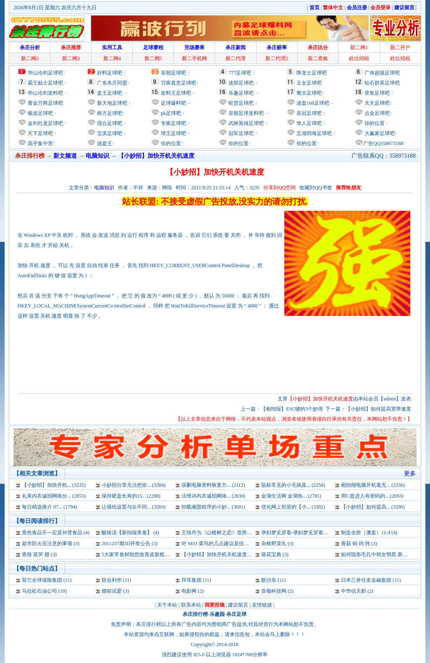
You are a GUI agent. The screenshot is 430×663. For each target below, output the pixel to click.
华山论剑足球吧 (45, 73)
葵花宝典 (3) (274, 554)
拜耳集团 (191, 580)
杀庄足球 (236, 614)
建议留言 (238, 605)
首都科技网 (273, 591)
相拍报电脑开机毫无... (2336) (373, 485)
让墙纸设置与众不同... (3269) (133, 507)
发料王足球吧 (176, 93)
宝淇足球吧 (109, 133)
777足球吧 (239, 73)
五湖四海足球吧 (313, 133)
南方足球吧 (109, 113)
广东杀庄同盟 (112, 83)
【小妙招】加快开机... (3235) (54, 485)
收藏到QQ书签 (315, 188)
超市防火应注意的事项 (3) (50, 543)
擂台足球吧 (109, 123)
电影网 (189, 591)
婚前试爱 (112, 591)
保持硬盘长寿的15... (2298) (131, 496)
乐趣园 (217, 614)
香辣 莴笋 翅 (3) (39, 554)
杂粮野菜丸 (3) (277, 543)
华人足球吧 (308, 123)
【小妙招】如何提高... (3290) (373, 507)
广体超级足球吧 (382, 73)
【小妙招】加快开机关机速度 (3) (217, 554)
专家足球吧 (173, 123)
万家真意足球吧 (178, 83)
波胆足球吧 (241, 83)
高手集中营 (39, 143)
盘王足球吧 (109, 93)
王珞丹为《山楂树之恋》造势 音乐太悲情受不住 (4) (238, 533)
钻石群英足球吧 (382, 83)
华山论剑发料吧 (45, 93)
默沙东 (268, 580)
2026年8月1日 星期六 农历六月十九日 (55, 8)
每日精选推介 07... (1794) (49, 507)
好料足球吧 (109, 73)
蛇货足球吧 (241, 103)
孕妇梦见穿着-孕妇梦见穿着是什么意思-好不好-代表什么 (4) (327, 533)
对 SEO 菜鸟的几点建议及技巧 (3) (218, 543)
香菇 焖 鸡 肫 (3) (359, 543)
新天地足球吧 (111, 103)
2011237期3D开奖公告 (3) (129, 543)
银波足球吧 (40, 113)
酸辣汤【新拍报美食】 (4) (130, 533)
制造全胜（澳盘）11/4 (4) (369, 533)
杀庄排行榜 (195, 614)
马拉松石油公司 (39, 591)
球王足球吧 (173, 133)
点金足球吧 (376, 113)
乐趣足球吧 (241, 93)
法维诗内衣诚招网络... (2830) (213, 496)
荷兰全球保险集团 (42, 580)
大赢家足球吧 (379, 133)
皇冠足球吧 (308, 113)
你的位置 (170, 143)
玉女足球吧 (309, 83)
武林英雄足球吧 (245, 123)
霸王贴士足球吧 (45, 83)
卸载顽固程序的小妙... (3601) (213, 507)
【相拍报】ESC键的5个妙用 (292, 409)
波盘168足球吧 (312, 103)
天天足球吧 (376, 103)
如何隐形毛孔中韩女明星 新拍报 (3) (380, 554)
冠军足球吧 (240, 133)
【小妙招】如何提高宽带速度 (378, 409)
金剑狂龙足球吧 (44, 123)
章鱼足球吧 (377, 93)
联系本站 (191, 605)
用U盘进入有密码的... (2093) (372, 496)
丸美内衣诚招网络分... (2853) (54, 496)
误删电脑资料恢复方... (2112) (213, 485)
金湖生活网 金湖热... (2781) (291, 496)
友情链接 (262, 605)
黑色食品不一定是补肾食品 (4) (55, 533)
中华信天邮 (353, 591)
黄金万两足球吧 (45, 103)
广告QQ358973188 (383, 143)
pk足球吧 (170, 113)
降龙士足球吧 (311, 73)
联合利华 (112, 580)
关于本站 (167, 605)
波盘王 (104, 143)
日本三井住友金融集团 (366, 580)
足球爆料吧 (173, 103)
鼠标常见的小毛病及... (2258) (293, 485)
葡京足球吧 (309, 93)
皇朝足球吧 (173, 73)
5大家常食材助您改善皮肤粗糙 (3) (139, 554)
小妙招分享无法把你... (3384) (133, 485)
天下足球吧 (39, 133)
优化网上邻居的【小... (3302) (293, 507)
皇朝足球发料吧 (245, 113)
